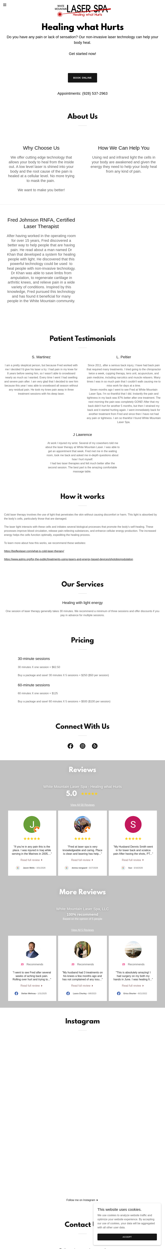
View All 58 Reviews (82, 804)
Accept (127, 1237)
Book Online (82, 77)
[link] (82, 4)
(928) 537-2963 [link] (95, 93)
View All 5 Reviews (82, 930)
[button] (13, 4)
